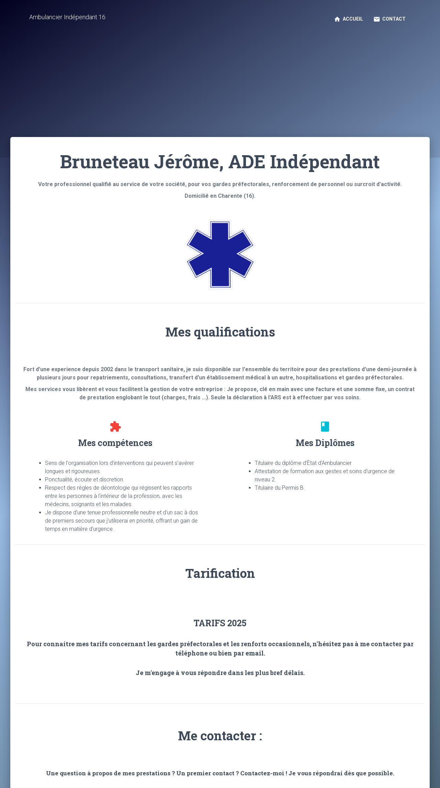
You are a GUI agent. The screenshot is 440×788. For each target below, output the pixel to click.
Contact (389, 19)
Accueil (348, 19)
